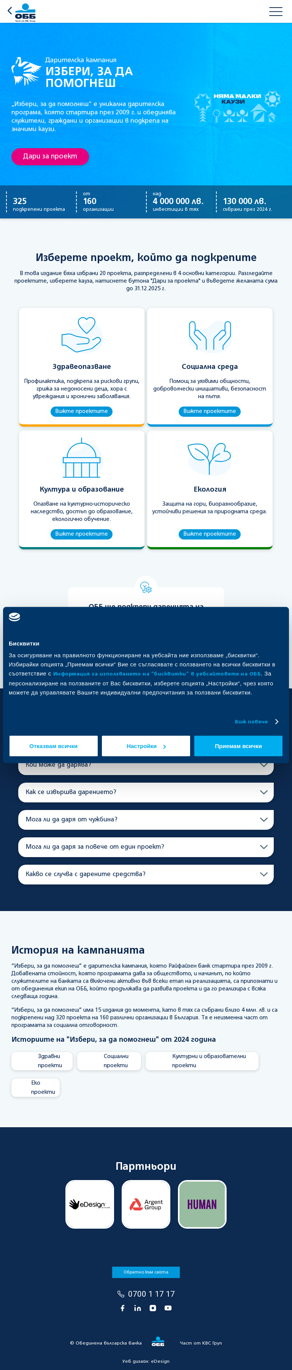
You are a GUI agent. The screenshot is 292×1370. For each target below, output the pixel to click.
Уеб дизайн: (146, 1361)
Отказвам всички (53, 746)
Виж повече (251, 721)
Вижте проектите (81, 411)
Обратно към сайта (146, 1272)
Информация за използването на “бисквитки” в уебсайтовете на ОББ (157, 674)
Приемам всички (238, 746)
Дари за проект (50, 156)
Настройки (146, 746)
